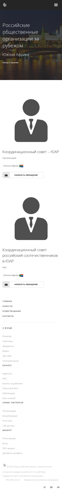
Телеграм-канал (10, 360)
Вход (5, 443)
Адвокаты (7, 373)
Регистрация (9, 438)
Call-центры (8, 425)
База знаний (8, 398)
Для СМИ (6, 355)
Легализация (9, 410)
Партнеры (7, 341)
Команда (6, 336)
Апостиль (7, 420)
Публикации (8, 393)
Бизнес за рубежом (12, 383)
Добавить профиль (12, 453)
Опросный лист (10, 388)
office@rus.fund (13, 480)
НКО (4, 378)
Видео (5, 350)
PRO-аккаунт (8, 448)
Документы (8, 346)
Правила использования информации (41, 480)
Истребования (9, 415)
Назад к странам (10, 62)
